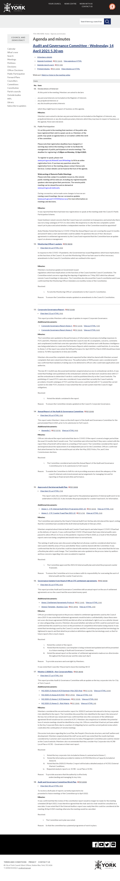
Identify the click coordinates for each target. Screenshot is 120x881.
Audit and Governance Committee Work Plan (62, 782)
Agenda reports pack (50, 65)
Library (10, 102)
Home (47, 34)
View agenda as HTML (73, 61)
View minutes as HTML (70, 69)
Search (10, 56)
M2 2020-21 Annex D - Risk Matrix (60, 703)
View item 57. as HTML (51, 675)
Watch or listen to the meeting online (56, 75)
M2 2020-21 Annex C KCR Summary (61, 699)
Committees (12, 84)
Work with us (86, 4)
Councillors (12, 81)
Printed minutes (48, 69)
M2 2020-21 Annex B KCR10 (58, 695)
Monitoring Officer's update (55, 244)
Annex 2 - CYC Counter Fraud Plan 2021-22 (63, 513)
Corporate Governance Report (56, 309)
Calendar (11, 49)
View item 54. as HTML (51, 415)
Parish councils (14, 91)
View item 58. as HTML (51, 786)
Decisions (11, 66)
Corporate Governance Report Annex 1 (62, 326)
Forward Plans (13, 77)
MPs (9, 99)
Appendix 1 (51, 430)
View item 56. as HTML (51, 584)
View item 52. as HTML (51, 248)
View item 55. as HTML (51, 491)
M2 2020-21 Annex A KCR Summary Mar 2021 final (67, 690)
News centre (70, 4)
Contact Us (44, 862)
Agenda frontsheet (49, 61)
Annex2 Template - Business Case (59, 607)
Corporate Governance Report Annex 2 (62, 330)
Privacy (32, 862)
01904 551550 (11, 868)
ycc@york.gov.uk (24, 868)
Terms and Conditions (15, 862)
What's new (12, 52)
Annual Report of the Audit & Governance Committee (66, 411)
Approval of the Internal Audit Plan (58, 487)
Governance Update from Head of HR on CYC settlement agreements (72, 581)
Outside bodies (14, 95)
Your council (54, 4)
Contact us (87, 6)
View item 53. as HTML (51, 313)
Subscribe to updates (16, 106)
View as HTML (92, 326)
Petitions (11, 63)
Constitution (13, 88)
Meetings (11, 59)
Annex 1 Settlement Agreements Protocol (63, 602)
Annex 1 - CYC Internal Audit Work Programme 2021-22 (68, 509)
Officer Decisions (15, 70)
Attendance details (44, 57)
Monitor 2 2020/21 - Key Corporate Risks (60, 671)
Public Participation (16, 74)
